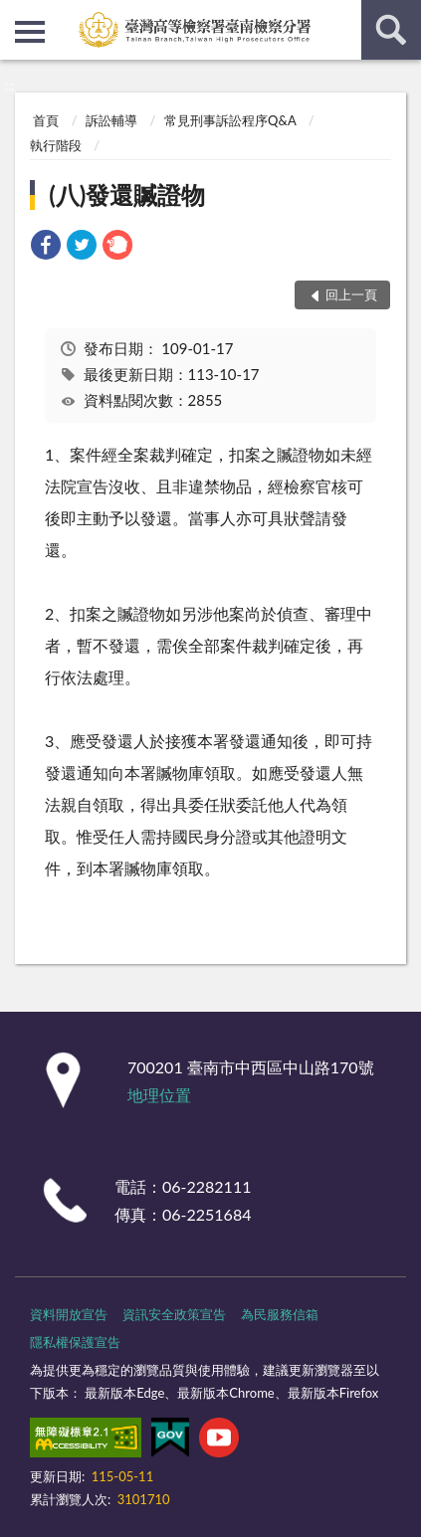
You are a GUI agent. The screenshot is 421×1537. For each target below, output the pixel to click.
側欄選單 (30, 32)
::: (16, 15)
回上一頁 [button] (351, 294)
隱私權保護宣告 (75, 1342)
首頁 (46, 120)
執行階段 (56, 145)
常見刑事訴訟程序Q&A (230, 120)
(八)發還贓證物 (127, 194)
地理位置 (159, 1094)
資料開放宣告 (68, 1314)
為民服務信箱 (279, 1314)
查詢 (391, 30)
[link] (46, 247)
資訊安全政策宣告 (174, 1314)
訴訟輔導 (111, 120)
